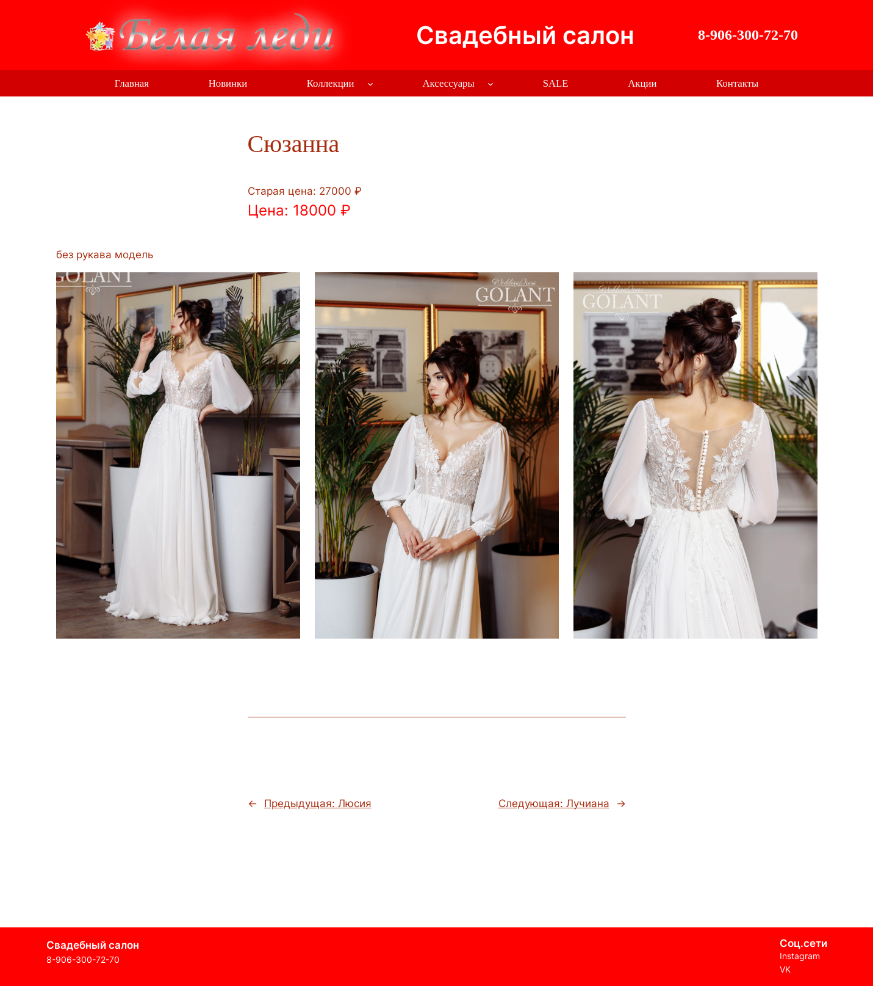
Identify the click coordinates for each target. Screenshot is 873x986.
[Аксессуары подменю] (490, 84)
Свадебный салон (525, 35)
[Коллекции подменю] (370, 84)
